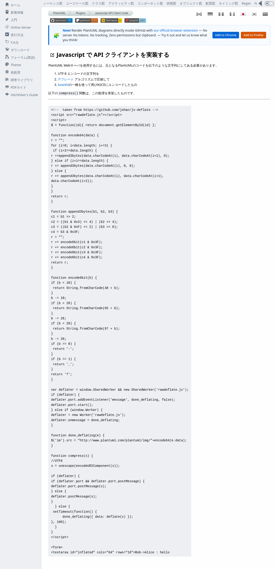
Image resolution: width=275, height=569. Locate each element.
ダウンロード (16, 49)
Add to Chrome (226, 35)
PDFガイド (14, 87)
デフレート (66, 79)
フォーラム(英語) (19, 57)
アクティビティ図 (121, 3)
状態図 (171, 3)
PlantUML (59, 13)
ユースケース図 (77, 3)
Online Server (17, 27)
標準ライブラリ (18, 79)
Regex (246, 3)
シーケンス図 (52, 3)
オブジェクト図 (191, 3)
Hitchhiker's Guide (20, 94)
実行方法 (13, 34)
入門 (10, 19)
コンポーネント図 (150, 3)
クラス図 (98, 3)
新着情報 (13, 12)
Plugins (80, 13)
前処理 (11, 72)
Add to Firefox (253, 35)
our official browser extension (176, 30)
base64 (63, 84)
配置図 (210, 3)
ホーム (11, 4)
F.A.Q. (11, 42)
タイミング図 (228, 3)
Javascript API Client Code (112, 13)
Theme (12, 64)
